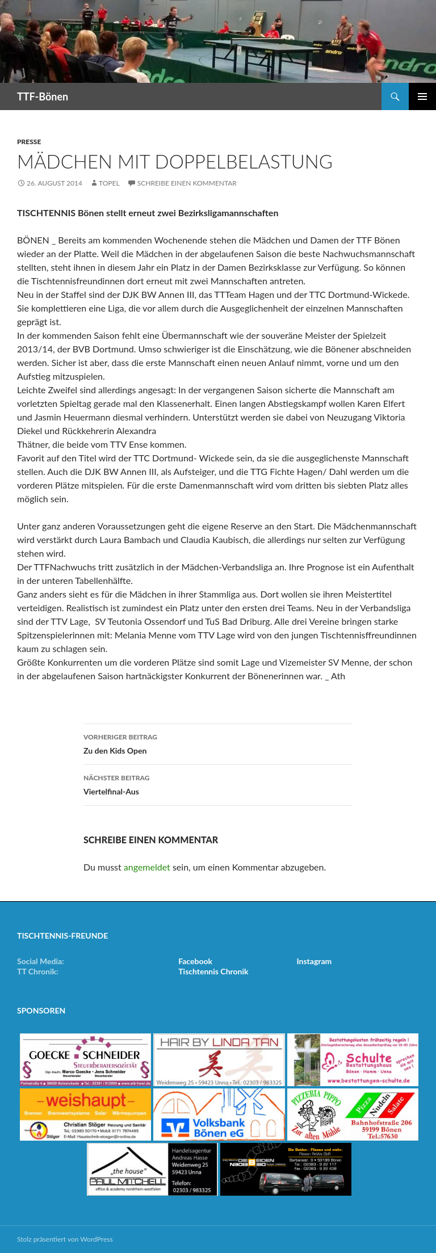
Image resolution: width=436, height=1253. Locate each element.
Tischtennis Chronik (213, 971)
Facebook (195, 961)
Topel (109, 183)
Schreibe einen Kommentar (187, 183)
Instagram (314, 961)
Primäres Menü (422, 96)
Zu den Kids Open (218, 742)
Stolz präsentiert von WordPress (65, 1239)
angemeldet (147, 866)
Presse (29, 141)
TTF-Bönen (42, 96)
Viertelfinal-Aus (218, 783)
